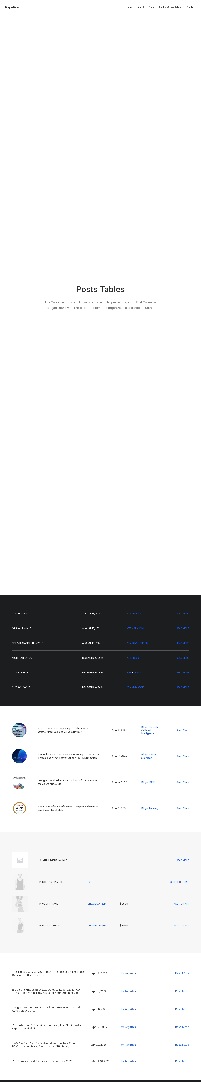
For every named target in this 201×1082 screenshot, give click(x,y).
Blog (151, 7)
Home (129, 7)
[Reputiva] (12, 7)
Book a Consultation (170, 7)
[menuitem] (130, 7)
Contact (191, 7)
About (140, 7)
